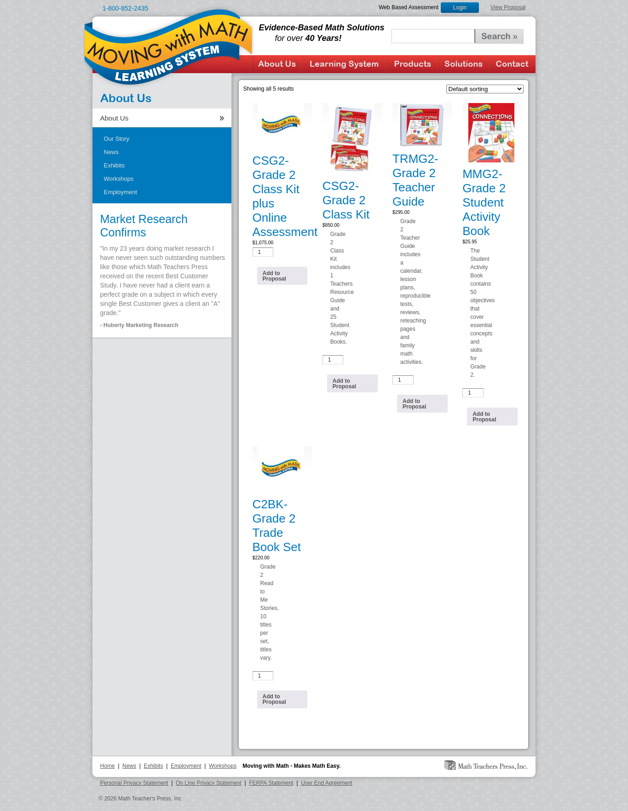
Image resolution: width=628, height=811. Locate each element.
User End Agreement (326, 783)
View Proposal (508, 7)
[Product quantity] (263, 252)
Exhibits (114, 165)
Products (412, 64)
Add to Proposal (274, 276)
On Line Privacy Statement (209, 783)
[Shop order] (485, 89)
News (111, 152)
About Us (277, 64)
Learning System (344, 64)
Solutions (464, 64)
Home (107, 766)
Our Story (117, 138)
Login (460, 7)
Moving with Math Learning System (169, 46)
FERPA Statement (271, 783)
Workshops (119, 178)
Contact (513, 64)
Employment (120, 192)
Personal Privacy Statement (134, 783)
